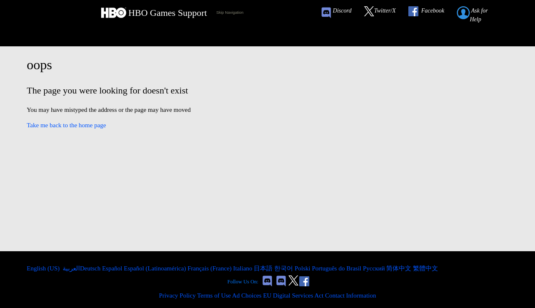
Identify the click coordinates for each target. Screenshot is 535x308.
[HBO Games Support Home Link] (154, 13)
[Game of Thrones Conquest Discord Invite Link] (340, 12)
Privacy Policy (177, 295)
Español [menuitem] (113, 268)
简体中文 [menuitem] (399, 268)
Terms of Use (214, 295)
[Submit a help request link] (481, 12)
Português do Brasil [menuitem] (337, 268)
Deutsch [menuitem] (91, 268)
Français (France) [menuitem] (210, 268)
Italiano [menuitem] (243, 268)
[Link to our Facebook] (430, 12)
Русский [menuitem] (374, 268)
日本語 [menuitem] (264, 268)
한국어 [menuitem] (284, 268)
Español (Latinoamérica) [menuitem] (155, 268)
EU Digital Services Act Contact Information (319, 295)
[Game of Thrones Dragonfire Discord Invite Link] (281, 282)
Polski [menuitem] (303, 268)
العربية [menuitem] (70, 268)
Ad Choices (246, 295)
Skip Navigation (230, 12)
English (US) (44, 268)
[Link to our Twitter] (384, 12)
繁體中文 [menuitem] (425, 268)
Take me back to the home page (66, 125)
